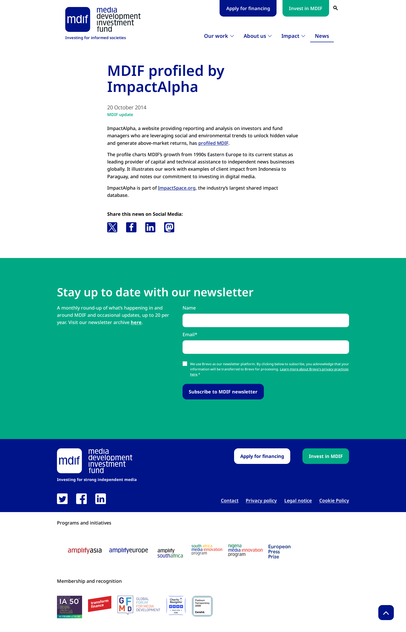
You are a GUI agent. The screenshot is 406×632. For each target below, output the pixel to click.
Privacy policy (261, 500)
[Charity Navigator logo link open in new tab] (176, 605)
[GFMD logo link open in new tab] (139, 605)
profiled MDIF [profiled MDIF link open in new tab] (213, 143)
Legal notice (298, 500)
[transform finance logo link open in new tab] (99, 604)
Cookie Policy (334, 500)
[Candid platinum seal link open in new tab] (202, 606)
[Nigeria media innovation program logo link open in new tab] (245, 550)
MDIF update (120, 114)
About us (255, 35)
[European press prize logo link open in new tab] (280, 551)
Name (189, 308)
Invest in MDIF (305, 8)
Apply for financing (248, 8)
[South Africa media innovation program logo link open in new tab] (207, 549)
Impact (290, 35)
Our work (216, 35)
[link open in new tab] (62, 498)
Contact (229, 500)
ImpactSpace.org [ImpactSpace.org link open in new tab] (176, 187)
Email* (190, 334)
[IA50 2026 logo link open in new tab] (69, 607)
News (322, 35)
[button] (112, 227)
